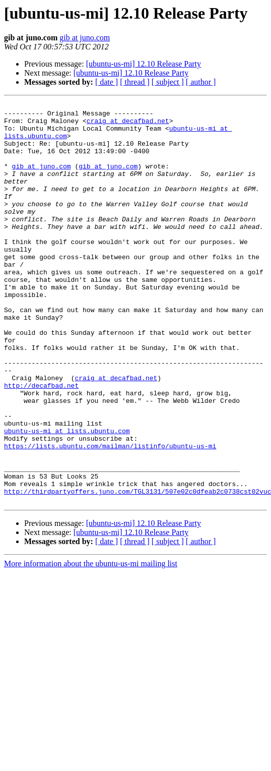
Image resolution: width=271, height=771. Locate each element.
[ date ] (106, 82)
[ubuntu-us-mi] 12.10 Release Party (143, 64)
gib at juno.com (84, 37)
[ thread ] (135, 82)
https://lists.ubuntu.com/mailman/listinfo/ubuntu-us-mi (110, 515)
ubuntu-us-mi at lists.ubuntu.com (67, 497)
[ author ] (201, 82)
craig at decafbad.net (128, 125)
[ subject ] (168, 82)
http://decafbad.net (41, 442)
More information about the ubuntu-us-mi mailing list (90, 643)
